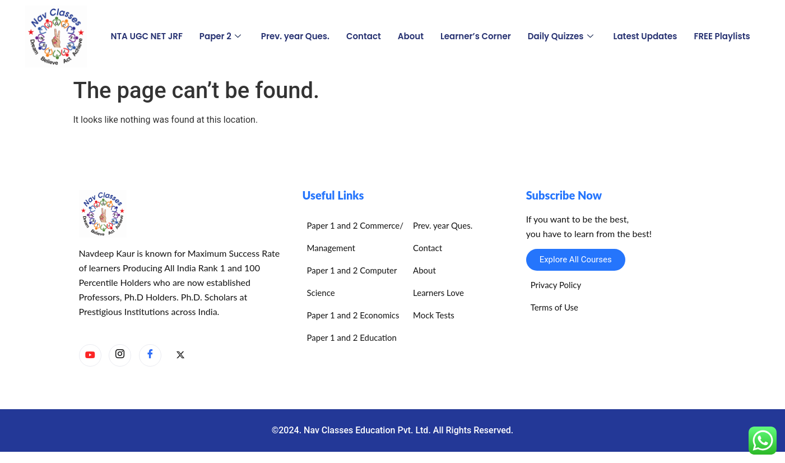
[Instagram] (120, 355)
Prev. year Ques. (295, 36)
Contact (363, 36)
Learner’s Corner (475, 36)
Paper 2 (220, 36)
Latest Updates (645, 36)
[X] (180, 356)
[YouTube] (90, 355)
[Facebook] (150, 355)
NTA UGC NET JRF (146, 36)
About (411, 36)
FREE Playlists (722, 36)
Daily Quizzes (560, 36)
